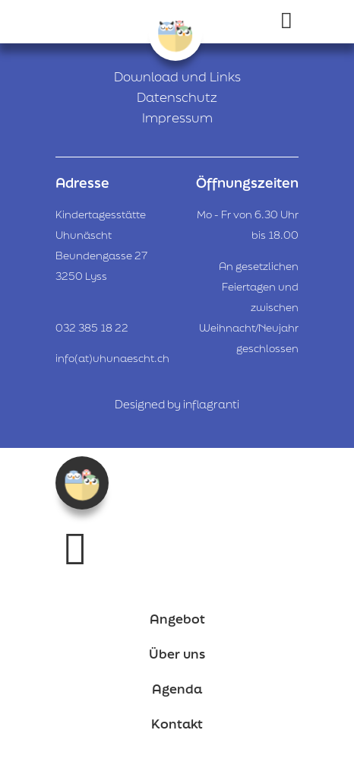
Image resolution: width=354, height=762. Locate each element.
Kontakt (177, 723)
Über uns (177, 653)
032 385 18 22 (91, 328)
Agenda (177, 688)
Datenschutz (177, 97)
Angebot (177, 618)
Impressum (177, 117)
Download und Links (177, 76)
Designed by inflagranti (177, 404)
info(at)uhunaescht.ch (112, 358)
